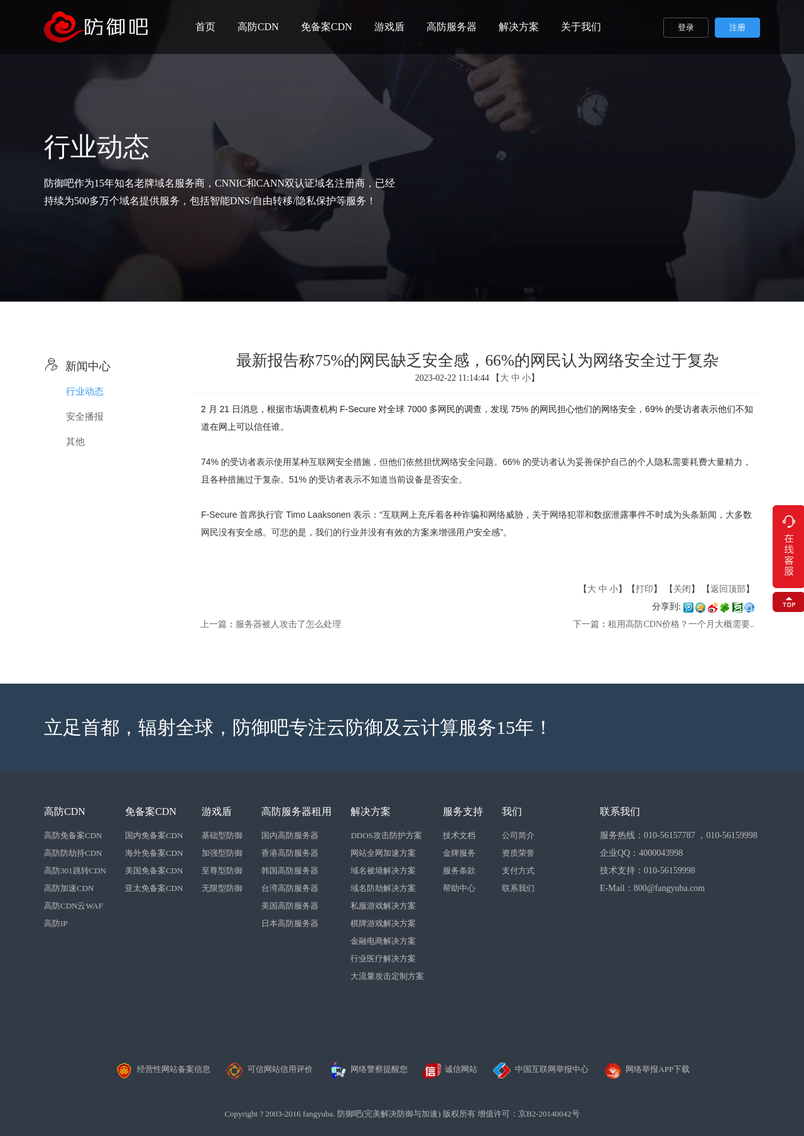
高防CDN (258, 26)
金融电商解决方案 (383, 941)
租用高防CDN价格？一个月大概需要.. (681, 624)
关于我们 (581, 26)
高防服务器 (451, 26)
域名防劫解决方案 (383, 888)
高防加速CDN (69, 888)
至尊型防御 (222, 870)
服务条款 (459, 870)
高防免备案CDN (73, 835)
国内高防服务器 (289, 835)
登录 (686, 27)
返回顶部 (728, 589)
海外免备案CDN (154, 853)
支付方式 (518, 870)
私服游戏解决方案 (383, 905)
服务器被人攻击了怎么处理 (288, 624)
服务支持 (463, 811)
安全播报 (85, 417)
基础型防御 (222, 835)
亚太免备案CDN (154, 888)
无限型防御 (222, 888)
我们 (512, 811)
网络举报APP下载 (646, 1069)
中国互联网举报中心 (540, 1069)
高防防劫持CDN (73, 853)
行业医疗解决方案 (383, 958)
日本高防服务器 (289, 923)
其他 (75, 442)
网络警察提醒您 (368, 1069)
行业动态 (85, 391)
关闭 (682, 589)
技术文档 (459, 835)
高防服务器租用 (296, 811)
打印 (644, 589)
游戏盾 (389, 26)
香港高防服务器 (289, 853)
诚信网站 (449, 1069)
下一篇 (586, 624)
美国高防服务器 (289, 905)
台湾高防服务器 (289, 888)
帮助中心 (459, 888)
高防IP (56, 923)
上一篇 (213, 624)
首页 (205, 26)
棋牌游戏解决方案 (383, 923)
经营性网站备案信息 (162, 1069)
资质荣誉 (518, 853)
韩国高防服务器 (289, 870)
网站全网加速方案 (383, 853)
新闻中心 (77, 366)
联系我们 (518, 888)
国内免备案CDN (154, 835)
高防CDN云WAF (73, 905)
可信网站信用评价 (269, 1069)
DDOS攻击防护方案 (385, 835)
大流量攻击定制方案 (387, 976)
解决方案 (519, 26)
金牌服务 (459, 853)
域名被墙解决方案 (383, 870)
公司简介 (518, 835)
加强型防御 (222, 853)
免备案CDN (326, 26)
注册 (737, 27)
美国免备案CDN (154, 870)
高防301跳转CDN (75, 870)
